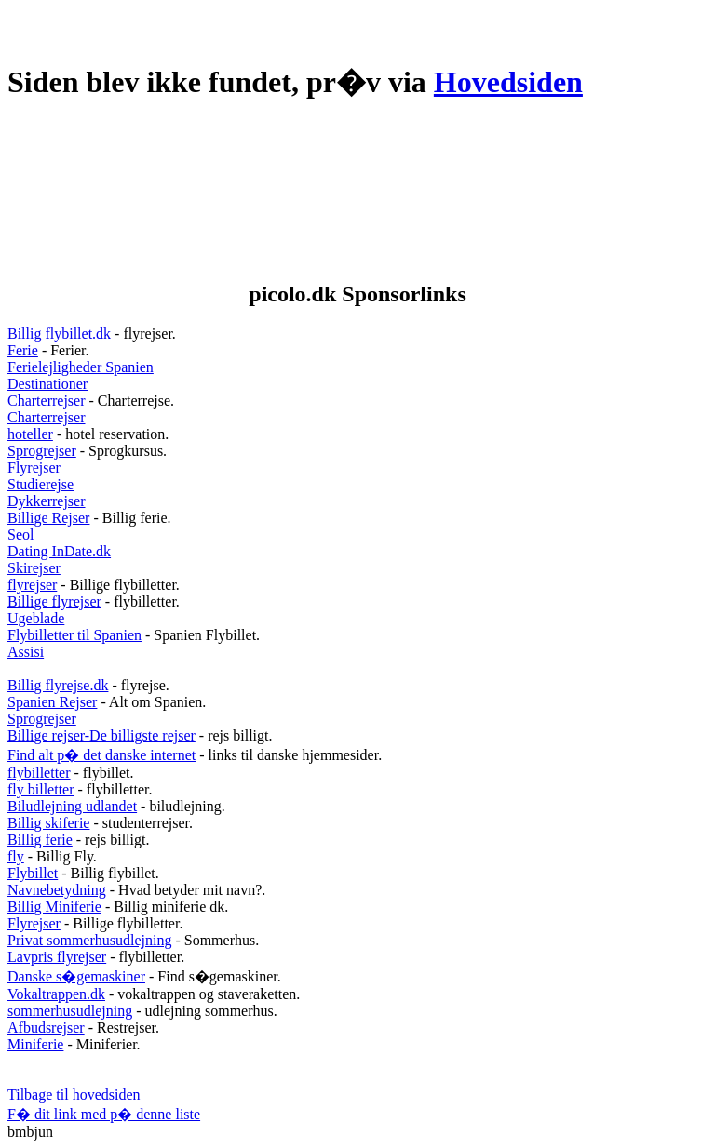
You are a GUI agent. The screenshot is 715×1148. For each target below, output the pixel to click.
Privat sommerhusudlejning (89, 940)
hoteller (30, 434)
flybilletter (39, 773)
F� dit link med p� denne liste (103, 1114)
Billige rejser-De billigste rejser (101, 735)
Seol (20, 534)
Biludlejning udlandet (72, 806)
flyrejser (32, 585)
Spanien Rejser (52, 702)
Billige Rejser (48, 518)
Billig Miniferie (54, 906)
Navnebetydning (56, 890)
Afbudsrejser (46, 1027)
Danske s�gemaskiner (76, 976)
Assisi (25, 652)
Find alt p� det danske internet (101, 755)
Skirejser (34, 568)
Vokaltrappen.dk (56, 994)
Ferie (22, 350)
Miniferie (35, 1044)
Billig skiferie (48, 823)
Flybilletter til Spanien (74, 635)
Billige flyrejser (54, 601)
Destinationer (47, 384)
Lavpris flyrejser (56, 957)
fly (15, 856)
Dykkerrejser (46, 501)
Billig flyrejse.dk (57, 685)
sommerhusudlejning (69, 1011)
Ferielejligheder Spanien (80, 367)
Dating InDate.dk (59, 551)
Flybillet (32, 873)
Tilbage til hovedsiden (74, 1094)
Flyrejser (34, 467)
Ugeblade (35, 618)
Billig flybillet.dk (59, 333)
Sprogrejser (41, 451)
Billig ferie (40, 840)
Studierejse (40, 484)
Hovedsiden (508, 82)
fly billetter (40, 789)
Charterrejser (46, 400)
